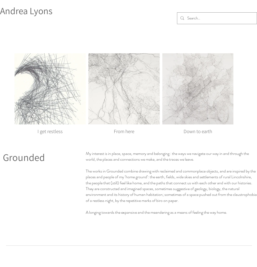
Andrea (15, 10)
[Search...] (216, 18)
